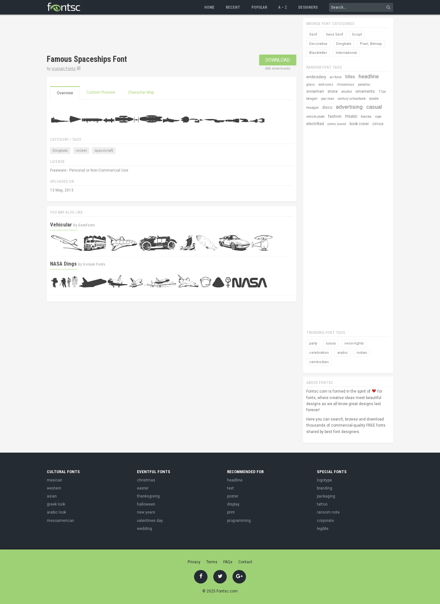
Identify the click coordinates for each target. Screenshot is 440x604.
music (351, 116)
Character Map (141, 92)
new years (146, 512)
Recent (233, 7)
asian (52, 496)
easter (142, 488)
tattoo (322, 504)
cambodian (319, 362)
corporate (325, 520)
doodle (374, 98)
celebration (319, 353)
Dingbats (60, 151)
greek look (56, 504)
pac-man (327, 98)
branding (324, 488)
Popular (259, 7)
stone (332, 91)
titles (350, 76)
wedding (144, 528)
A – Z (282, 7)
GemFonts (86, 225)
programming (239, 520)
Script (357, 34)
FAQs (228, 562)
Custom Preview (100, 92)
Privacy (194, 562)
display (233, 504)
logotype (324, 480)
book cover (359, 124)
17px (382, 91)
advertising (349, 107)
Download (278, 60)
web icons (325, 84)
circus (378, 124)
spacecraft (104, 151)
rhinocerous (345, 84)
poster (232, 496)
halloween (146, 504)
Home (209, 7)
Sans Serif (334, 34)
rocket (81, 151)
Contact (245, 562)
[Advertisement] (163, 35)
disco (327, 107)
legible (322, 528)
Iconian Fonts (64, 68)
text (230, 488)
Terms (211, 562)
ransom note (328, 512)
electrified (315, 124)
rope (378, 116)
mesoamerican (60, 520)
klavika (366, 116)
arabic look (56, 512)
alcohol (346, 91)
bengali (311, 98)
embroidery (316, 77)
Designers (308, 7)
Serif (313, 34)
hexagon (312, 107)
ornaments (365, 91)
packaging (326, 496)
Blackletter (318, 53)
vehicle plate (315, 116)
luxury (331, 343)
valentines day (150, 520)
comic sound (336, 124)
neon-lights (354, 343)
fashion (335, 116)
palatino (364, 84)
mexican (54, 480)
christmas (146, 480)
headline (369, 76)
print (231, 512)
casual (374, 107)
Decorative (318, 44)
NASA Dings (63, 263)
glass (310, 84)
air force (336, 77)
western (54, 488)
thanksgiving (148, 496)
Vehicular (61, 224)
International (346, 53)
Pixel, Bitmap (371, 44)
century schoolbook (352, 98)
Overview (65, 93)
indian (362, 353)
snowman (315, 91)
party (313, 343)
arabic (342, 353)
